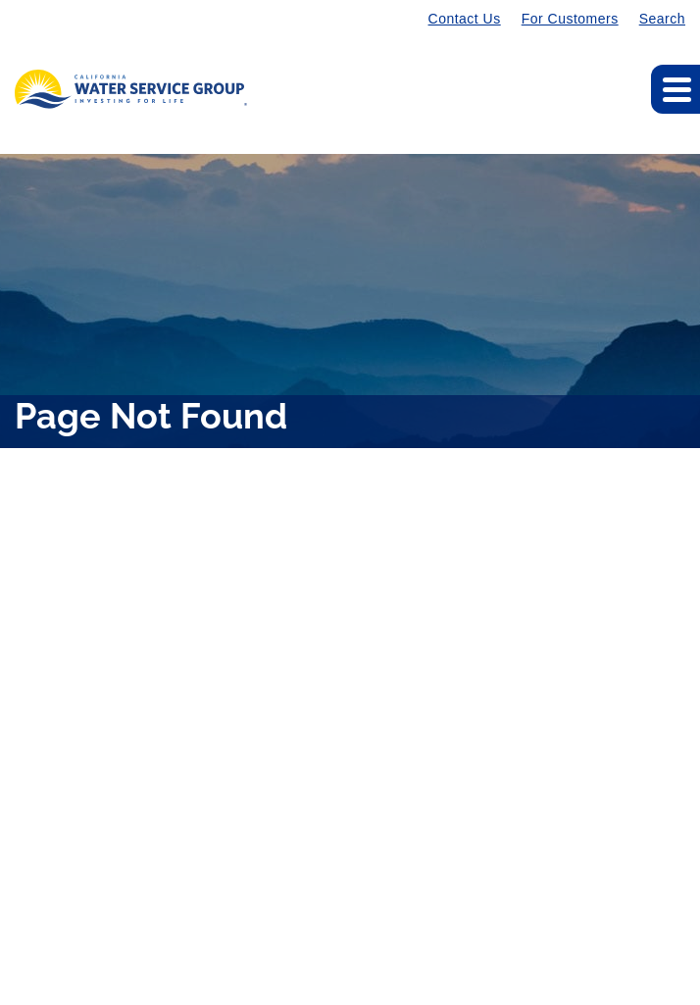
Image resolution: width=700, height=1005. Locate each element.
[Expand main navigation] (675, 89)
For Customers (570, 18)
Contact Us (464, 18)
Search (662, 18)
